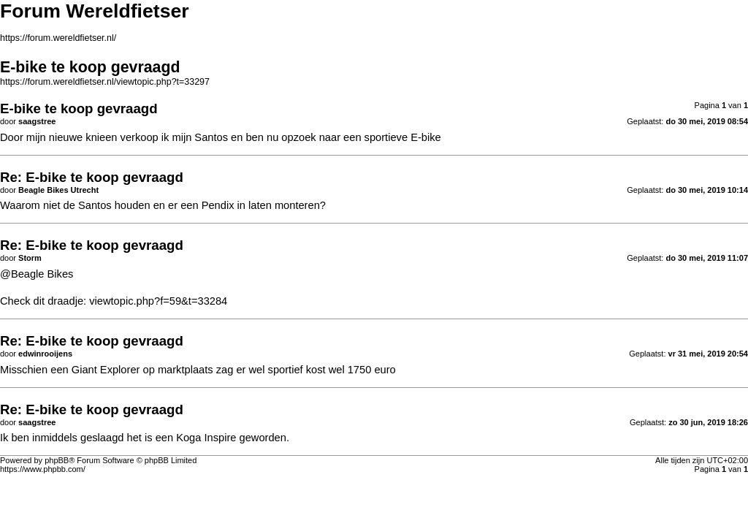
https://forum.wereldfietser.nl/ (58, 38)
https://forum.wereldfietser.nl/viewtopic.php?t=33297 (105, 82)
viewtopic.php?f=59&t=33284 (158, 301)
